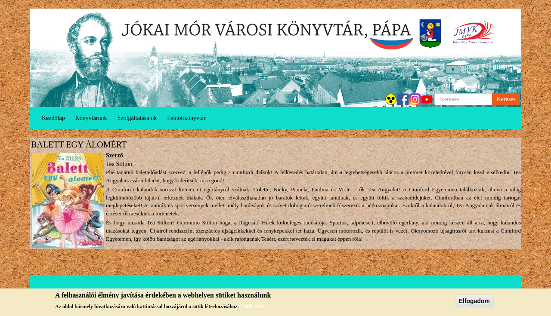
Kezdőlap (53, 118)
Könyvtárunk (91, 118)
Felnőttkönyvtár (186, 118)
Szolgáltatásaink (137, 118)
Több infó (252, 307)
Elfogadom (474, 301)
